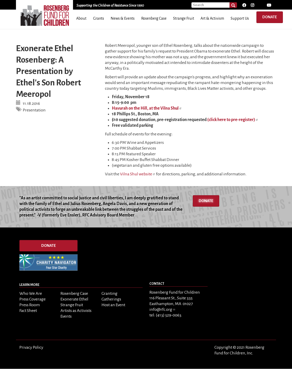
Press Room (29, 305)
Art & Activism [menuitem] (212, 18)
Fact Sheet (28, 310)
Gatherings (111, 299)
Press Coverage (32, 299)
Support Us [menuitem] (240, 18)
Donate (269, 17)
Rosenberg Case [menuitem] (154, 18)
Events (66, 316)
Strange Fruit (71, 305)
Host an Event (113, 305)
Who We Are (30, 293)
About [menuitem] (81, 18)
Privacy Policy (31, 347)
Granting (109, 293)
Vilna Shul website (137, 174)
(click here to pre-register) (232, 119)
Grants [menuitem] (98, 18)
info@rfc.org (162, 309)
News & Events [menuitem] (123, 18)
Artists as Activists (75, 310)
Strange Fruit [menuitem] (183, 18)
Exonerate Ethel (74, 299)
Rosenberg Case (74, 293)
